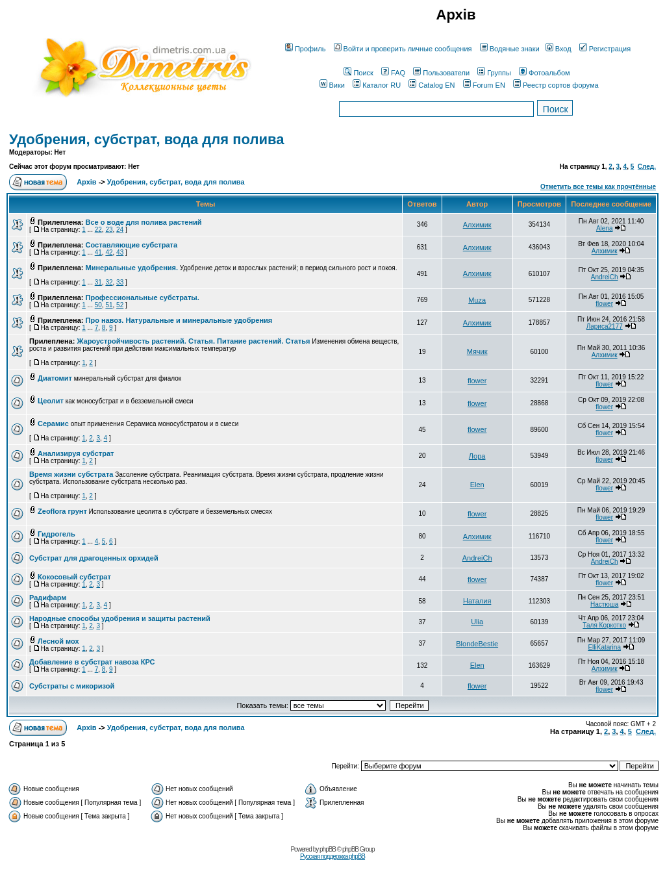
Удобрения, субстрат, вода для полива (146, 139)
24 (119, 229)
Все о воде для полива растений (144, 222)
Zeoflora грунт (62, 511)
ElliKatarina (604, 647)
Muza (477, 300)
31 (98, 282)
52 (119, 305)
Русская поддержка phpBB (332, 856)
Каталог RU (377, 85)
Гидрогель (56, 534)
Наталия (477, 601)
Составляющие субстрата (132, 245)
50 (98, 305)
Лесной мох (58, 641)
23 (108, 229)
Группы (494, 73)
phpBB (328, 849)
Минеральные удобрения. (132, 268)
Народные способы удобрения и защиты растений (119, 618)
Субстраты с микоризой (71, 686)
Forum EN (484, 85)
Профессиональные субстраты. (142, 297)
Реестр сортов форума (556, 85)
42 (108, 252)
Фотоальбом (544, 73)
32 (108, 282)
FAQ (393, 73)
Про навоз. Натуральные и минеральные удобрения (179, 320)
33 (119, 282)
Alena (604, 228)
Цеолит (51, 401)
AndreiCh (604, 277)
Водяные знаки (510, 49)
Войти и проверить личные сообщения (403, 49)
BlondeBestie (477, 644)
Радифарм (48, 597)
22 (98, 229)
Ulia (477, 622)
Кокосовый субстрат (74, 577)
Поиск (358, 73)
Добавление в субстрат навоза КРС (92, 662)
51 (108, 305)
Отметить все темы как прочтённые (598, 186)
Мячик (477, 351)
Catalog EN (431, 85)
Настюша (604, 604)
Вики (332, 85)
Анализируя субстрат (76, 453)
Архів (86, 182)
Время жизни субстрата (71, 474)
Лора (477, 456)
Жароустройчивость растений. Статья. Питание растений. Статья (193, 341)
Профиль (305, 49)
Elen (477, 484)
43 (119, 252)
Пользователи (441, 73)
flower (604, 303)
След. (647, 166)
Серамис (53, 423)
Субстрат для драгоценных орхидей (93, 558)
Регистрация (605, 49)
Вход (558, 49)
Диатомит (55, 378)
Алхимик (477, 225)
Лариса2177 (604, 326)
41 (98, 252)
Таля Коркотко (604, 625)
